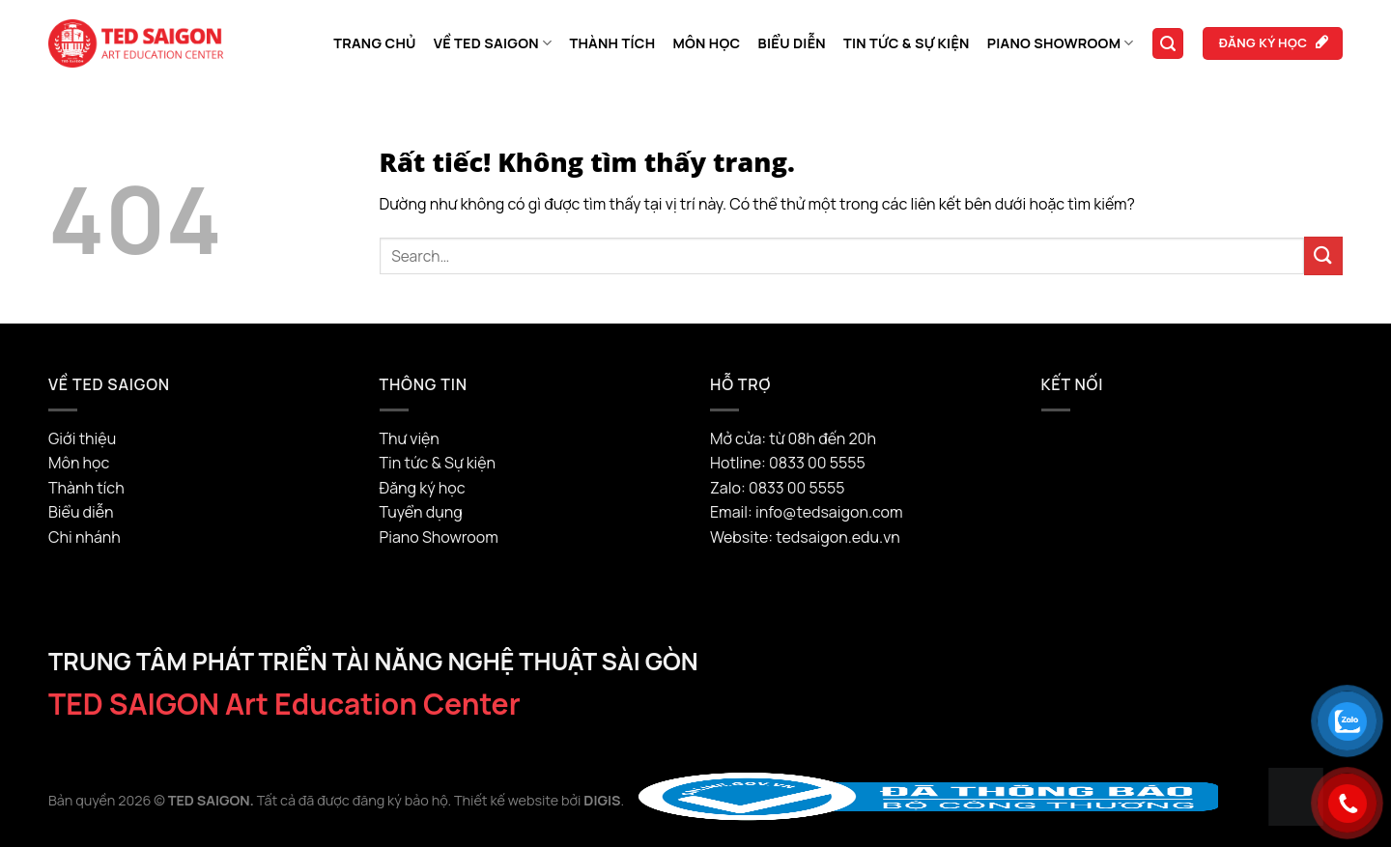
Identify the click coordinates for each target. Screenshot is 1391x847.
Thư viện (410, 438)
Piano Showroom (1060, 43)
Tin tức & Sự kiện (906, 43)
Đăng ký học (423, 487)
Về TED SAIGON (493, 43)
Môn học (706, 43)
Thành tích (612, 43)
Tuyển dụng (421, 511)
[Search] (1167, 44)
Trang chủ (374, 43)
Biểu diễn (792, 43)
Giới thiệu (82, 438)
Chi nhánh (84, 537)
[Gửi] (1323, 255)
